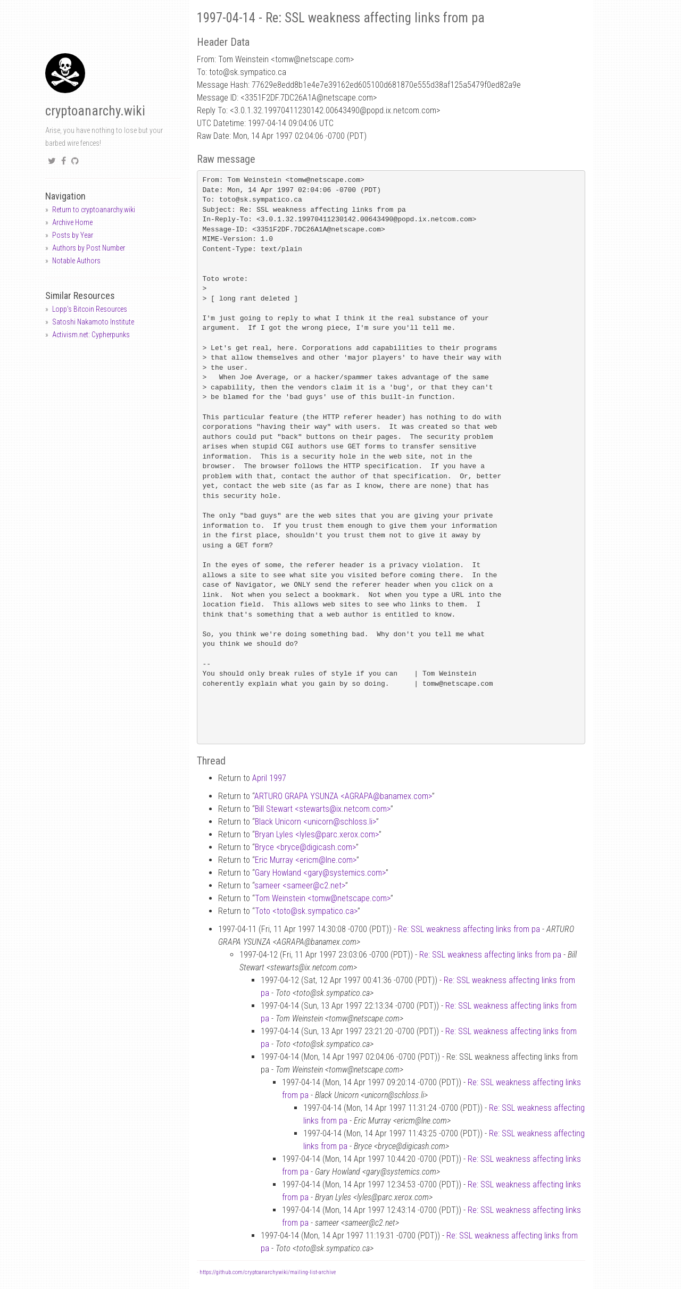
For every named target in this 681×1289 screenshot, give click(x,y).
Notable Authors (76, 260)
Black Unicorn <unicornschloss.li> (315, 822)
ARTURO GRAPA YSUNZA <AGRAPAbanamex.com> (343, 796)
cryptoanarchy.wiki (95, 111)
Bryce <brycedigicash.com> (305, 847)
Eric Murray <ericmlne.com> (305, 860)
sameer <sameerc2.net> (299, 885)
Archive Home (72, 222)
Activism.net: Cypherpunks (91, 334)
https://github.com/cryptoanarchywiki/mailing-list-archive (268, 1272)
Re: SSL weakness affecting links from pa (469, 929)
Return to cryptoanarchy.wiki (93, 209)
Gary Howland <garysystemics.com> (320, 873)
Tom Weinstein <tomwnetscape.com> (323, 898)
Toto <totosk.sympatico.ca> (306, 911)
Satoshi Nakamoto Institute (93, 322)
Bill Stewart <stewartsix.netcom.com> (323, 809)
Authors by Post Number (88, 248)
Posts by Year (72, 235)
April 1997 (269, 778)
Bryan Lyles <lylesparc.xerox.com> (317, 834)
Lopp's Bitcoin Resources (89, 309)
